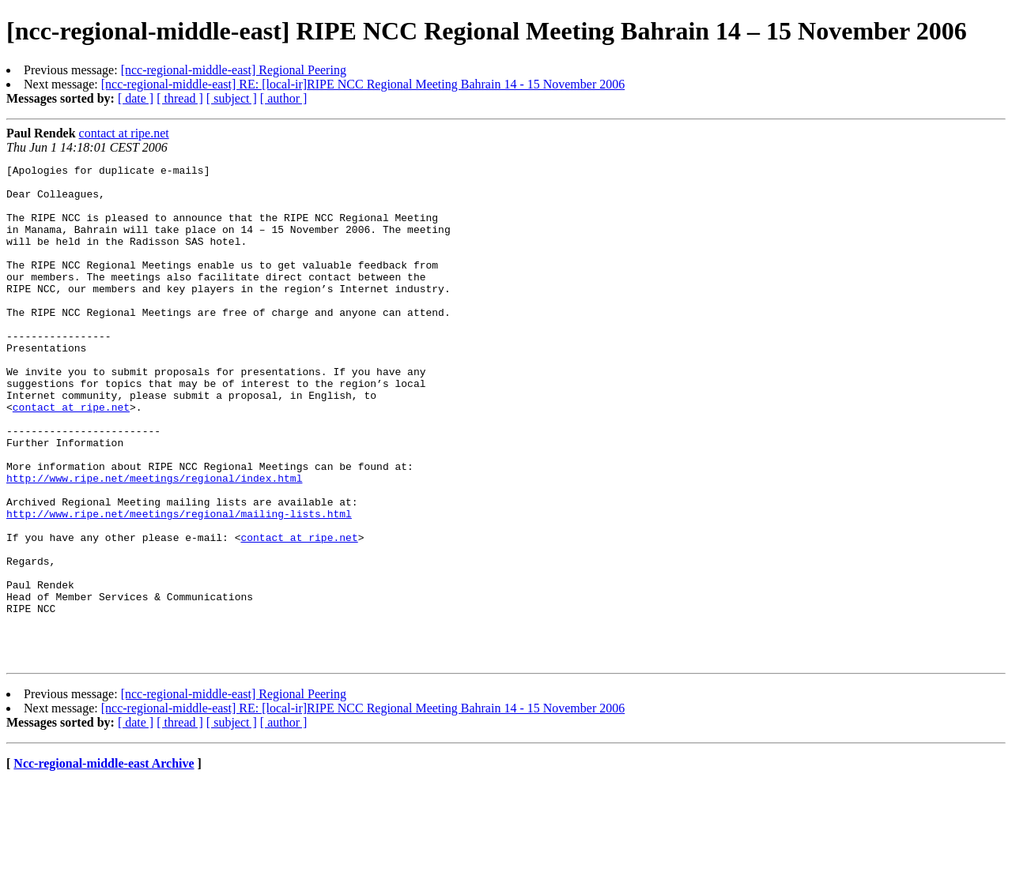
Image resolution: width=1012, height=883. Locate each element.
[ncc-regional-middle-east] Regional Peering (233, 70)
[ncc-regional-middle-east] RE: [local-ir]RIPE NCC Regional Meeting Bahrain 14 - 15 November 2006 (363, 84)
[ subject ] (231, 98)
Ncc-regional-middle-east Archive (103, 863)
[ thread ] (180, 98)
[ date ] (135, 98)
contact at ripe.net (124, 133)
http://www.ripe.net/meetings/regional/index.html (154, 542)
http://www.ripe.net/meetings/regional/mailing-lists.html (179, 584)
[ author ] (284, 98)
